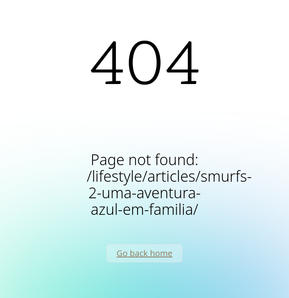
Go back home (144, 253)
